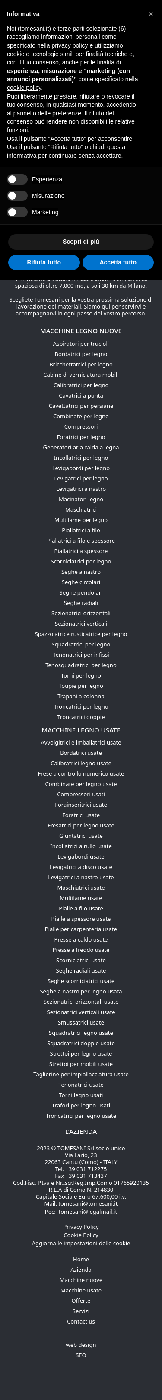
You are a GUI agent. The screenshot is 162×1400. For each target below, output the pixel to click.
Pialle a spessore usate (81, 918)
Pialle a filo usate (81, 908)
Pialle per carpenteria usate (81, 929)
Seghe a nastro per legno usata (81, 991)
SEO (81, 1355)
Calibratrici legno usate (81, 763)
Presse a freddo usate (81, 949)
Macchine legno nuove (81, 330)
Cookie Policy (81, 1234)
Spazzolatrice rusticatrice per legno (81, 633)
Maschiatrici (81, 509)
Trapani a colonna (80, 696)
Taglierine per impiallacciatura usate (80, 1074)
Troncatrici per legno (81, 706)
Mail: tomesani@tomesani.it (81, 1203)
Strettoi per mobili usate (81, 1063)
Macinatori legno (81, 499)
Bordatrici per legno (81, 353)
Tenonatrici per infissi (81, 654)
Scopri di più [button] (81, 241)
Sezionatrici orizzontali (81, 613)
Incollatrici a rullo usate (81, 846)
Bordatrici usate (81, 752)
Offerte (81, 1300)
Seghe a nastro (81, 571)
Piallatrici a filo (81, 530)
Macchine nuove (81, 1279)
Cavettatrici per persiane (81, 405)
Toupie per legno (81, 685)
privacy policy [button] (70, 45)
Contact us (81, 1321)
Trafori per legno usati (81, 1105)
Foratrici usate (81, 814)
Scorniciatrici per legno (81, 561)
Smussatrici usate (81, 1022)
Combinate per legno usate (81, 783)
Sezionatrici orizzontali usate (81, 1001)
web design (81, 1344)
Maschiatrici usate (81, 887)
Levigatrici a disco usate (81, 866)
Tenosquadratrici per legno (81, 665)
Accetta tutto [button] (118, 262)
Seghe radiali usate (81, 970)
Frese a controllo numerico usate (81, 773)
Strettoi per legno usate (81, 1053)
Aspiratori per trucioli (81, 343)
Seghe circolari (81, 582)
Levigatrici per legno (81, 478)
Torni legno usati (81, 1094)
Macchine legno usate (81, 729)
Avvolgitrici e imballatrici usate (81, 742)
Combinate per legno (81, 416)
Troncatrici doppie (81, 716)
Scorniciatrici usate (81, 960)
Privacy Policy (80, 1226)
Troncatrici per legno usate (81, 1115)
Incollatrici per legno (81, 457)
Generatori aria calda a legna (81, 447)
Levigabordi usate (80, 856)
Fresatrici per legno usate (81, 825)
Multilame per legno (81, 519)
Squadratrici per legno (81, 644)
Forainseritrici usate (81, 804)
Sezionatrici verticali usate (81, 1012)
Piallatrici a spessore (81, 550)
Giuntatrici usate (81, 835)
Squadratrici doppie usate (81, 1043)
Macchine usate (81, 1290)
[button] (151, 14)
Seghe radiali (81, 602)
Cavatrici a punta (81, 395)
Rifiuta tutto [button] (44, 262)
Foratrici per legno (81, 436)
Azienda (80, 1269)
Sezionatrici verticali (81, 623)
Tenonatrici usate (81, 1084)
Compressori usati (81, 794)
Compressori (81, 426)
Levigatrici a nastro (81, 488)
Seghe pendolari (81, 592)
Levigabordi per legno (81, 468)
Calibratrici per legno (81, 385)
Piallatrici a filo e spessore (81, 540)
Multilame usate (81, 897)
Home (81, 1259)
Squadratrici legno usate (81, 1032)
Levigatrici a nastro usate (81, 877)
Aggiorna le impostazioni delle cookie (81, 1243)
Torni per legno (81, 675)
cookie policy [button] (24, 87)
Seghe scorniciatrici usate (81, 980)
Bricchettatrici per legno (81, 364)
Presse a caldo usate (81, 939)
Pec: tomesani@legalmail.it (81, 1211)
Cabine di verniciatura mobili (81, 374)
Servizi (81, 1311)
